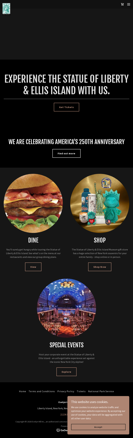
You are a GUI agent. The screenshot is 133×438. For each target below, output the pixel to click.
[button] (129, 4)
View (33, 266)
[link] (6, 4)
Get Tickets (66, 107)
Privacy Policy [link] (65, 391)
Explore (66, 371)
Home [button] (22, 391)
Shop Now (99, 266)
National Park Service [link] (101, 391)
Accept (98, 426)
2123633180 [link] (66, 414)
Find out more (66, 153)
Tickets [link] (81, 391)
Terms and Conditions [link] (42, 391)
